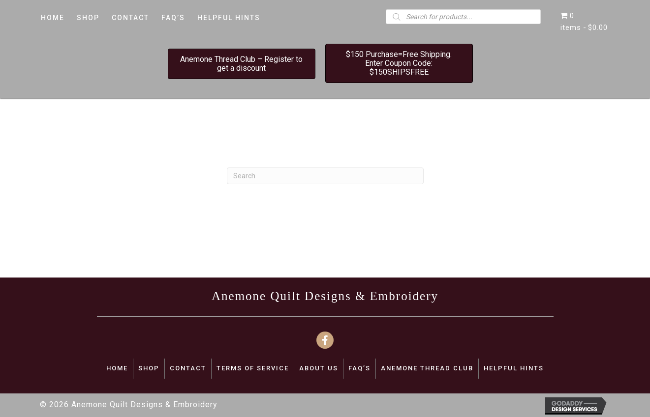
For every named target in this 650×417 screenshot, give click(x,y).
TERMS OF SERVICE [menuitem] (253, 368)
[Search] (325, 175)
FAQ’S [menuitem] (359, 368)
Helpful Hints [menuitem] (514, 368)
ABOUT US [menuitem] (318, 368)
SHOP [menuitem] (148, 368)
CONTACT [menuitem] (188, 368)
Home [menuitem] (117, 368)
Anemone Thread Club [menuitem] (427, 368)
